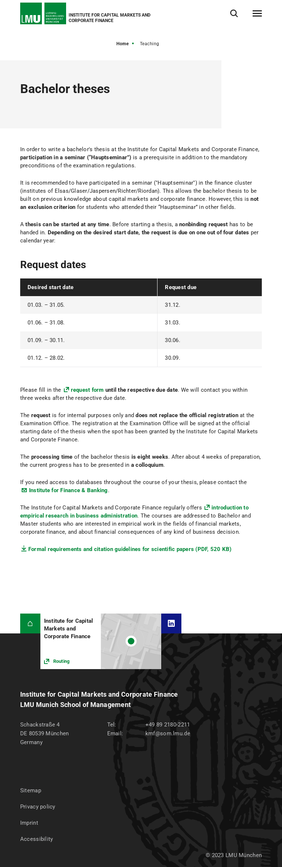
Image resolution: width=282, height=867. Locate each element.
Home (122, 43)
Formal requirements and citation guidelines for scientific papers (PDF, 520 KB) (130, 549)
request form (87, 390)
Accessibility (36, 839)
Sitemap (30, 790)
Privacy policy (37, 806)
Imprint (29, 823)
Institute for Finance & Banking (68, 490)
